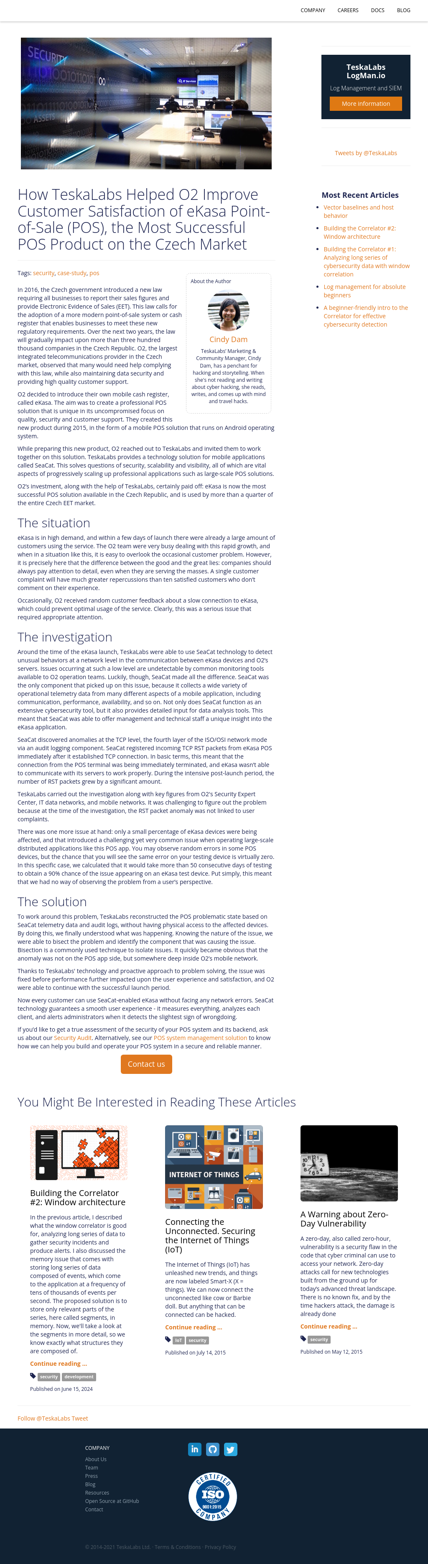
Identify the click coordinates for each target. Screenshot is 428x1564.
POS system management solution (200, 1038)
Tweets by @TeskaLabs (366, 153)
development (78, 1377)
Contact (94, 1509)
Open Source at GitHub (112, 1501)
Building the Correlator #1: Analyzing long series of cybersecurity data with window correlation (367, 261)
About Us (96, 1459)
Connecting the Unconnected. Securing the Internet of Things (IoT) (210, 1235)
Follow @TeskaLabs (44, 1418)
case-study (71, 273)
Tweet (80, 1418)
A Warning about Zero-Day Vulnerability (345, 1219)
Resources (97, 1492)
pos (94, 273)
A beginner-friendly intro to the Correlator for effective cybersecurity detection (366, 316)
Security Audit (73, 1038)
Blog (403, 10)
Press (91, 1476)
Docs (378, 10)
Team (91, 1467)
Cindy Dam (228, 339)
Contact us (146, 1064)
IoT (178, 1340)
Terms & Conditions (178, 1547)
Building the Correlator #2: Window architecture (360, 232)
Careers (348, 10)
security (43, 273)
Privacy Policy (220, 1547)
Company (313, 10)
